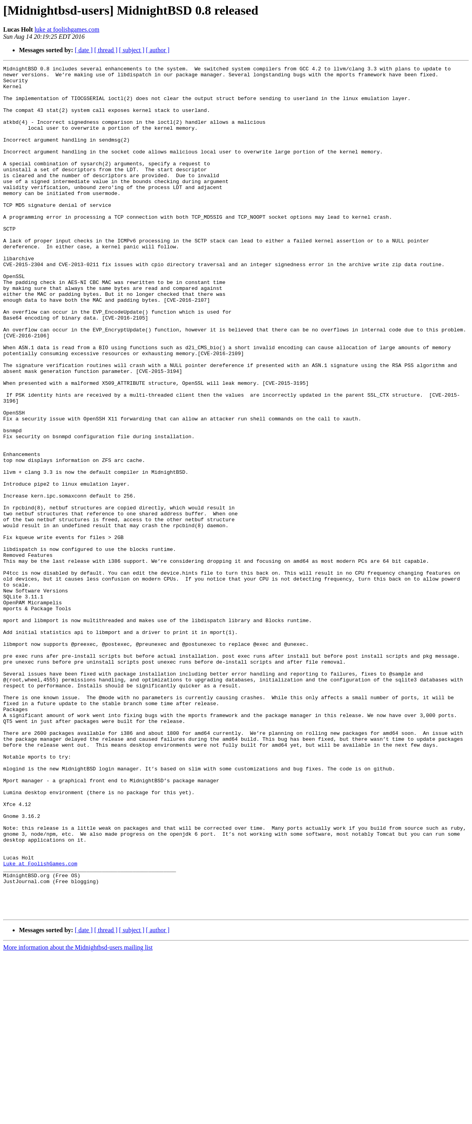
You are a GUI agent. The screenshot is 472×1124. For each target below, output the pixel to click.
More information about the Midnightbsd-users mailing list (78, 1117)
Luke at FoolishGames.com (40, 1023)
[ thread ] (106, 50)
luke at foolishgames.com (66, 29)
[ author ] (158, 50)
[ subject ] (131, 50)
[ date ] (84, 50)
